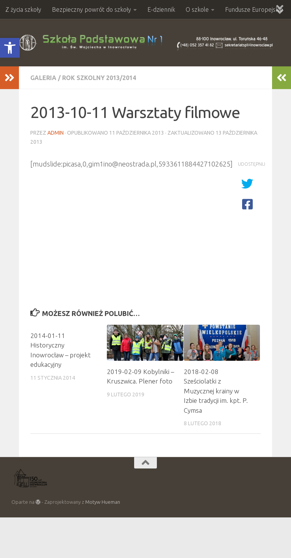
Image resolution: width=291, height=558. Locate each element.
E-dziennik (161, 9)
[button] (10, 48)
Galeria (43, 77)
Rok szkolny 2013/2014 (99, 77)
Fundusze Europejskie (254, 9)
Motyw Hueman (102, 502)
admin (55, 133)
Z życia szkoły (23, 9)
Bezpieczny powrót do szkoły (91, 9)
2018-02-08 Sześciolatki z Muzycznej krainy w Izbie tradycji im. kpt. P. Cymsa (216, 391)
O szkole (197, 9)
